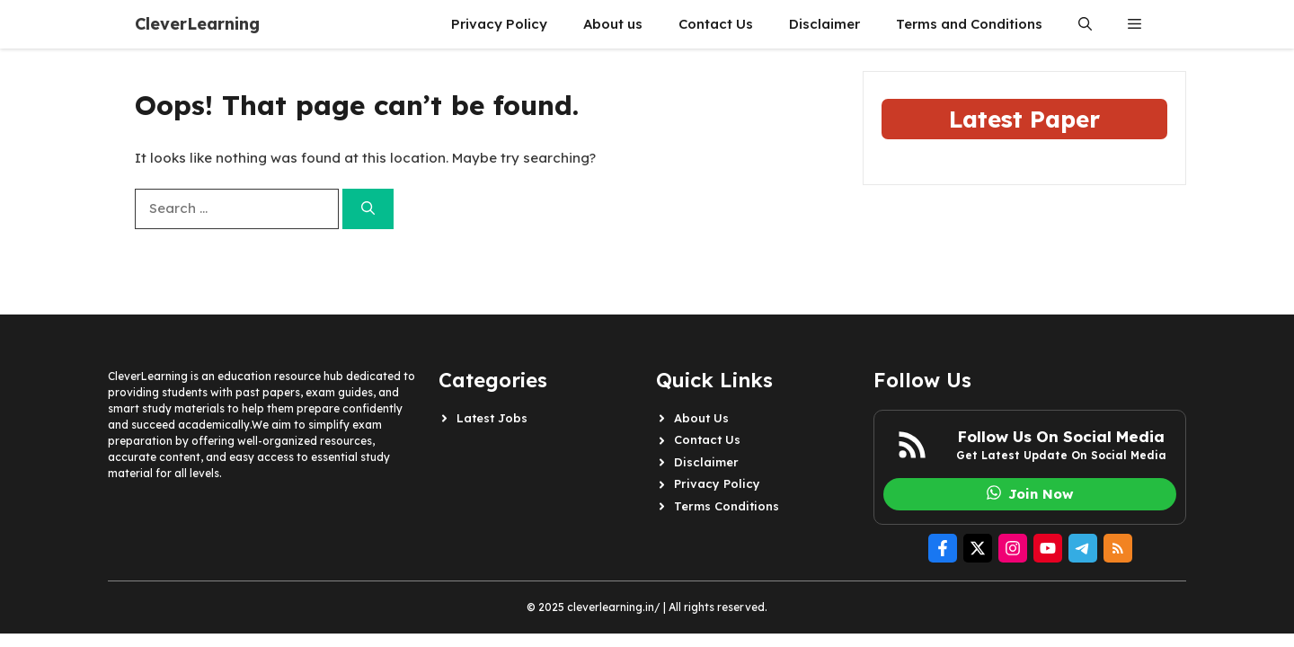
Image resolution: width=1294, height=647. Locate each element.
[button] (1085, 24)
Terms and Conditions (969, 23)
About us (613, 23)
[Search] (368, 209)
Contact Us (715, 23)
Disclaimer (824, 23)
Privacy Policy (499, 23)
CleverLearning (197, 23)
